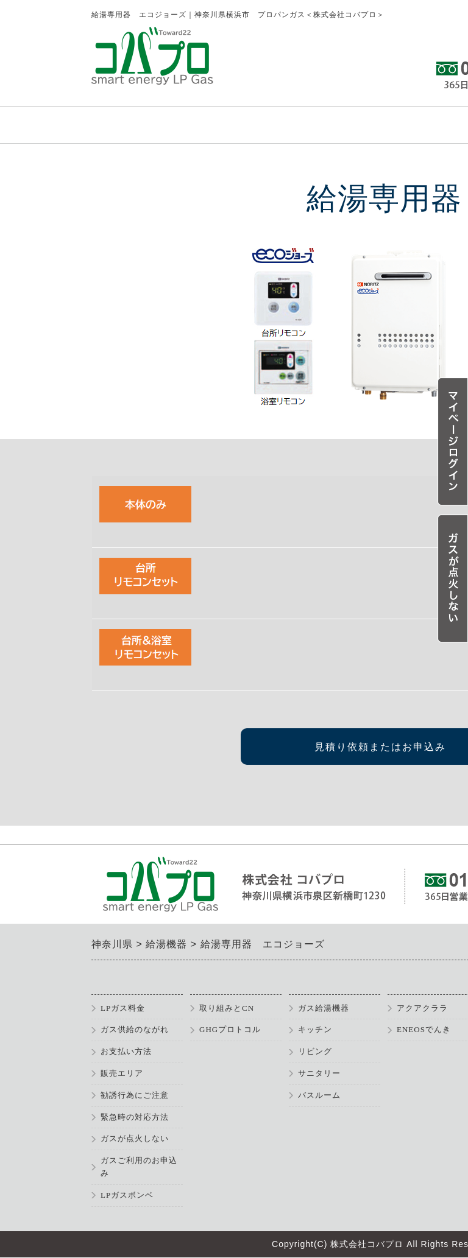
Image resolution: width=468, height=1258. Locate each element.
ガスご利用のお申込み (139, 1167)
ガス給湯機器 (323, 1008)
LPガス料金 (123, 1008)
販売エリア (122, 1073)
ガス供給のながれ (135, 1029)
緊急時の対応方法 (135, 1117)
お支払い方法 (126, 1051)
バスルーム (319, 1095)
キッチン (315, 1029)
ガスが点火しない (135, 1138)
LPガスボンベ (127, 1195)
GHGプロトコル (230, 1029)
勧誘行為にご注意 (135, 1095)
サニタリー (319, 1073)
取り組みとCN (226, 1008)
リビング (315, 1051)
